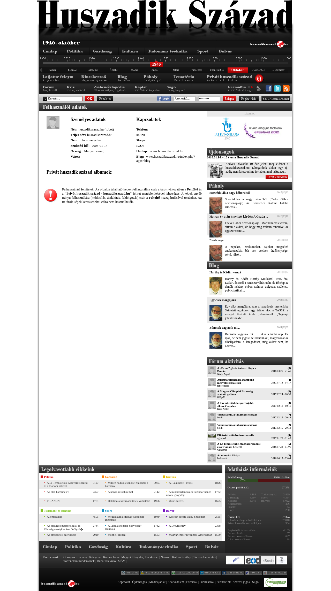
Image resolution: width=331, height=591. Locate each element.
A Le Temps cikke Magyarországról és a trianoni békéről (238, 445)
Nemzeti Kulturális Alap (176, 557)
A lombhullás (54, 516)
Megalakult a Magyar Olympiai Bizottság (124, 518)
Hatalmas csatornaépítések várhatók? (129, 500)
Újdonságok (139, 582)
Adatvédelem (176, 582)
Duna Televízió (106, 561)
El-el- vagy (216, 240)
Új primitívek (176, 500)
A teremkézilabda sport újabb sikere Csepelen (235, 404)
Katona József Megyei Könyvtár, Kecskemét (131, 557)
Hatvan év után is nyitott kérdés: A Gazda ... (238, 216)
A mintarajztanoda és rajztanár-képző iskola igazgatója (188, 493)
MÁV (121, 561)
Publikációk (206, 582)
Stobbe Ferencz (116, 534)
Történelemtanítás (204, 557)
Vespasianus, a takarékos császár (237, 414)
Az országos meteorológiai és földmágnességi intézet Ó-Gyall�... (64, 527)
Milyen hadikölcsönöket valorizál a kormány (126, 484)
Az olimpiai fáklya (228, 455)
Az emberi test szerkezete (61, 534)
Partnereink (223, 582)
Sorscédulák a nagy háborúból (229, 193)
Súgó (255, 582)
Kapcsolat (123, 582)
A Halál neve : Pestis (181, 482)
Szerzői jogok (241, 582)
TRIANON (53, 500)
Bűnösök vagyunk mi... (224, 327)
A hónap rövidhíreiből (120, 491)
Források (191, 582)
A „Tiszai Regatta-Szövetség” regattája (123, 527)
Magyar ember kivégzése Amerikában (190, 534)
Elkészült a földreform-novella (235, 435)
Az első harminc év (58, 491)
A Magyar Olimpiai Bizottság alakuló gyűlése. (235, 393)
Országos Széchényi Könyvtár (82, 557)
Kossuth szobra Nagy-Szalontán (187, 516)
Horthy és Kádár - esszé (225, 272)
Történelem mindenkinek (79, 561)
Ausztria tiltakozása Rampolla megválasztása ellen (235, 381)
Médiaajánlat (157, 582)
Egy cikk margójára (222, 300)
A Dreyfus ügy (177, 525)
